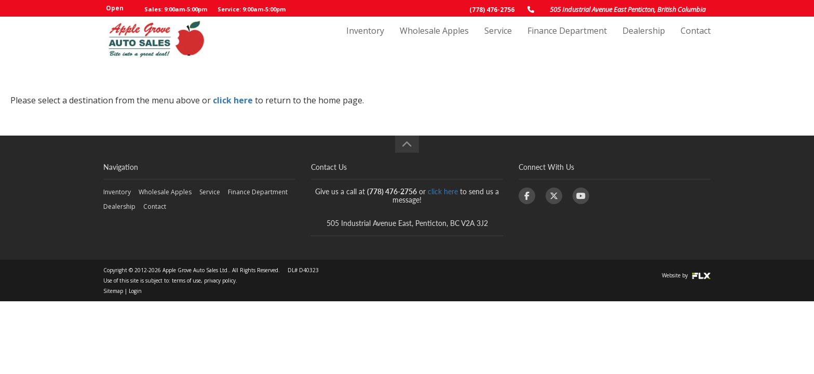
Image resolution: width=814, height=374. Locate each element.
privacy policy (220, 280)
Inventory (365, 40)
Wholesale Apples (434, 40)
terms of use (186, 280)
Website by (686, 275)
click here (233, 100)
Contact (696, 40)
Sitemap (113, 291)
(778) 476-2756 (491, 9)
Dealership (643, 40)
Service (498, 40)
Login (135, 291)
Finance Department (567, 40)
